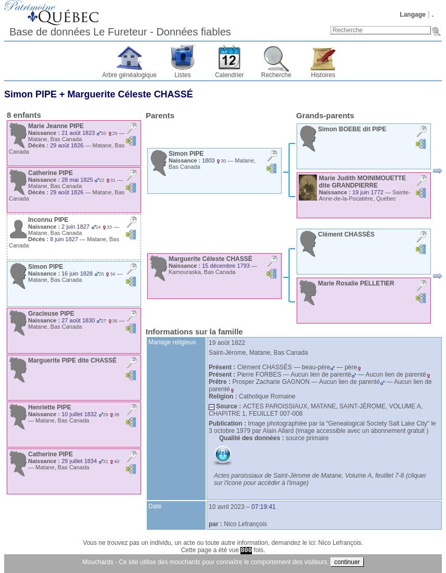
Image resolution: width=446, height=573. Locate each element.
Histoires (323, 75)
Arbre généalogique (129, 75)
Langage (412, 14)
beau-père (318, 367)
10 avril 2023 (227, 506)
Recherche (276, 75)
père (353, 367)
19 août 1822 (227, 342)
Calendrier (229, 75)
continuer (347, 562)
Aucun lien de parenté (323, 374)
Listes (182, 75)
